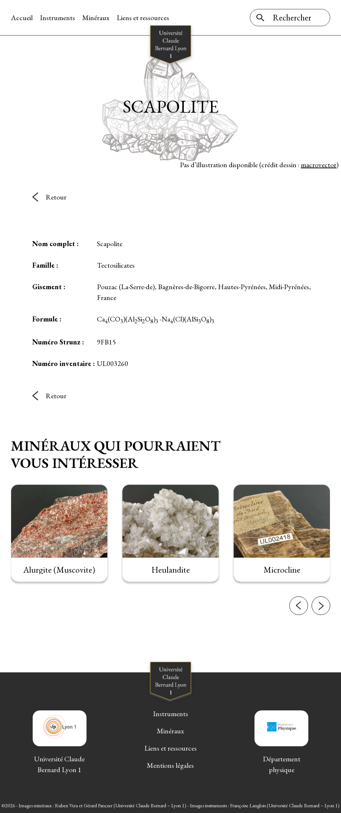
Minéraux (95, 17)
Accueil (22, 17)
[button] (298, 618)
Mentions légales (170, 765)
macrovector (318, 164)
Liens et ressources (143, 17)
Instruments (57, 17)
